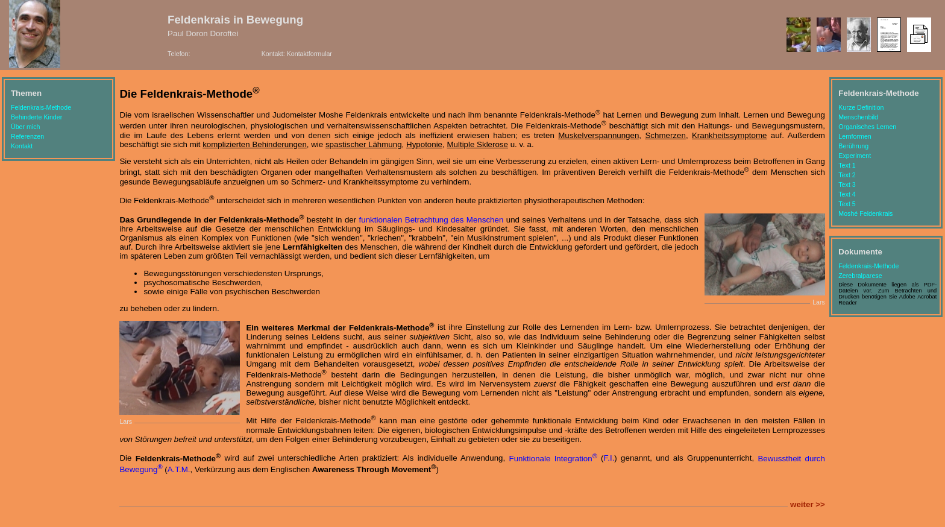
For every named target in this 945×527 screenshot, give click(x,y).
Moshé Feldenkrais (865, 213)
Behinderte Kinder (36, 117)
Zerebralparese (860, 275)
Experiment (854, 155)
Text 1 (846, 165)
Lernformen (854, 136)
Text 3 (846, 184)
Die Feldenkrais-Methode (189, 93)
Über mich (25, 126)
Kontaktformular (309, 53)
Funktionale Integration (553, 458)
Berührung (853, 146)
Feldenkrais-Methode (41, 107)
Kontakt (22, 146)
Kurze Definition (861, 107)
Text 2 (846, 174)
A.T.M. (179, 469)
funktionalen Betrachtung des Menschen (431, 219)
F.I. (609, 458)
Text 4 (846, 194)
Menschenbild (858, 117)
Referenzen (27, 136)
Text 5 (846, 203)
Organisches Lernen (867, 126)
